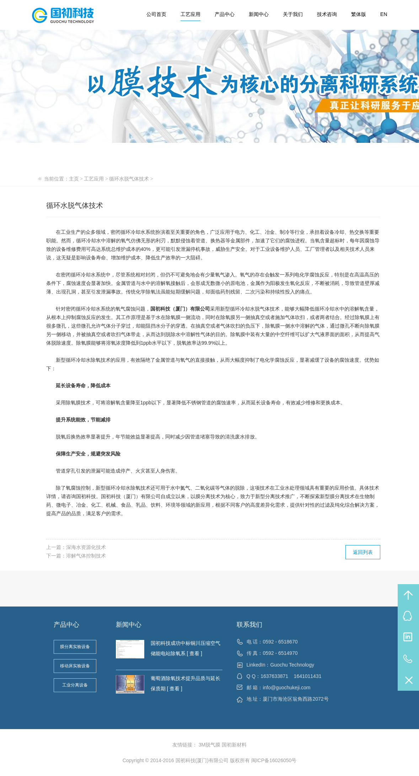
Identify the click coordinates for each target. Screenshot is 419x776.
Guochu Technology (292, 665)
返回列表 (363, 552)
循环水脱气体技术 (129, 179)
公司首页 (156, 14)
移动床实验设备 (75, 665)
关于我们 (293, 14)
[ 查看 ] (194, 653)
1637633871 (274, 676)
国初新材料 (234, 745)
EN (383, 14)
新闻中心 (259, 14)
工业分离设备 (75, 685)
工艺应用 (190, 14)
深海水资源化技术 (86, 547)
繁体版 (358, 14)
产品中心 (225, 14)
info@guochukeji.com (286, 687)
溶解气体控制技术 (86, 556)
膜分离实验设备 (75, 646)
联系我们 (249, 624)
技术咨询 (327, 14)
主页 (74, 179)
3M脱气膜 (209, 745)
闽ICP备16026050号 (274, 760)
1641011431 (308, 676)
